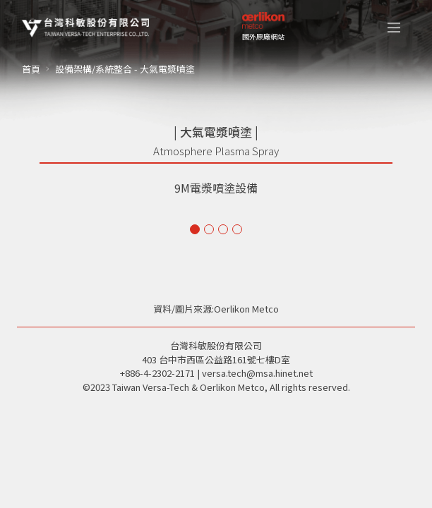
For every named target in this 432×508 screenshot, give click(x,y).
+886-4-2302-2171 (157, 373)
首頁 (31, 68)
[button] (394, 27)
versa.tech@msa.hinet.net (257, 373)
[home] (85, 27)
